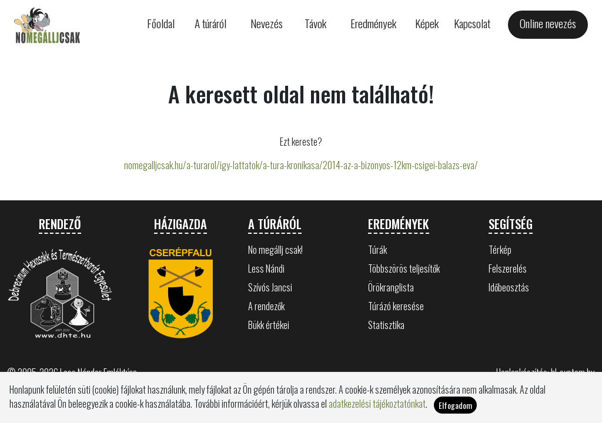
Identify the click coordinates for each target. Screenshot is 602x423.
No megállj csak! (275, 250)
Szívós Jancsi (270, 287)
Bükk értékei (268, 325)
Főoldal (161, 23)
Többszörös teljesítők (404, 268)
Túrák (377, 250)
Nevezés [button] (266, 23)
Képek (427, 23)
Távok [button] (315, 23)
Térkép (500, 250)
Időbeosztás (509, 287)
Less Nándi (266, 268)
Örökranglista (391, 287)
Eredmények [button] (373, 23)
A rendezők (266, 306)
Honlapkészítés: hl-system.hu (545, 372)
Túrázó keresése (396, 306)
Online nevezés (548, 23)
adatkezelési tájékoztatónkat (377, 408)
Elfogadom (455, 410)
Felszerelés (508, 268)
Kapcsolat (472, 23)
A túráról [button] (210, 23)
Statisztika (386, 325)
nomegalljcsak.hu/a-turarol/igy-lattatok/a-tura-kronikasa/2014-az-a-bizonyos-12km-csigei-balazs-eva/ (301, 165)
